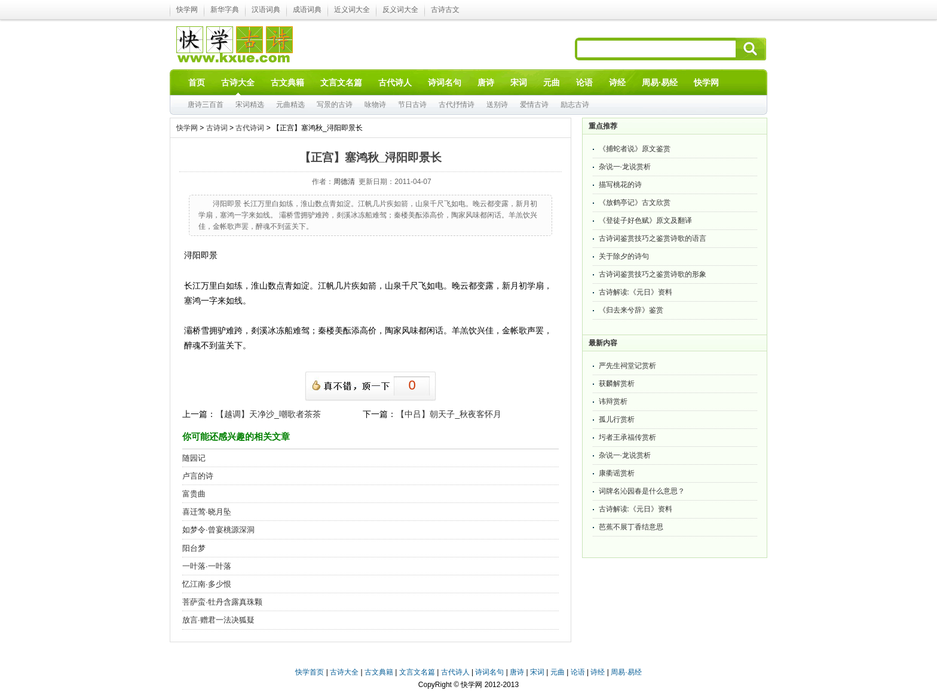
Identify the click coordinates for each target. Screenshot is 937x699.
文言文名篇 (417, 672)
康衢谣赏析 (617, 473)
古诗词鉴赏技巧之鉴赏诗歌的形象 (652, 274)
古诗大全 (344, 672)
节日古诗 (412, 104)
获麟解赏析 (617, 383)
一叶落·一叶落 (206, 566)
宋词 (537, 672)
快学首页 (309, 672)
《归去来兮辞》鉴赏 (631, 310)
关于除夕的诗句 (624, 256)
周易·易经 (660, 82)
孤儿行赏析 (617, 419)
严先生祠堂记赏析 (627, 365)
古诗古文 (445, 9)
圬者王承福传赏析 (627, 437)
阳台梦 (194, 548)
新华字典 (224, 9)
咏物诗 (375, 104)
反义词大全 (400, 9)
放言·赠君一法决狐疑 (218, 619)
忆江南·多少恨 (206, 584)
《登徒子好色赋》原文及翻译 (645, 220)
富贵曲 (194, 493)
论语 (578, 672)
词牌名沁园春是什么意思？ (642, 491)
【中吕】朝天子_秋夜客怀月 (448, 414)
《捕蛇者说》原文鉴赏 (634, 149)
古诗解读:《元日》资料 (635, 292)
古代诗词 (249, 128)
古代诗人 (455, 672)
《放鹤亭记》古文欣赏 (634, 202)
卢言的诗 (197, 475)
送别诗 (497, 104)
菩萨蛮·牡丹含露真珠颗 (222, 601)
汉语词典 (266, 9)
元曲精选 (290, 104)
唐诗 (517, 672)
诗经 (597, 672)
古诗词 (217, 128)
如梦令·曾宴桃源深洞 (218, 529)
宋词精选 (249, 104)
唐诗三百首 (205, 104)
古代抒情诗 (456, 104)
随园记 (194, 457)
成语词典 (307, 9)
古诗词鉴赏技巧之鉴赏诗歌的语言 (652, 238)
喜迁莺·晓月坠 (206, 511)
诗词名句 (489, 672)
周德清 (344, 181)
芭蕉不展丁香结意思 (631, 527)
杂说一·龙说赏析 (625, 167)
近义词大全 (352, 9)
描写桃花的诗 (620, 184)
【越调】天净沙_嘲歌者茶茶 (268, 414)
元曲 (557, 672)
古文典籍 (379, 672)
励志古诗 (575, 104)
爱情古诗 (534, 104)
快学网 (187, 9)
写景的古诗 (335, 104)
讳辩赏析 (613, 401)
